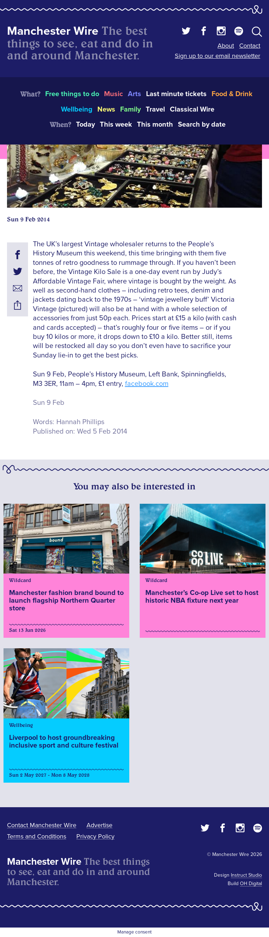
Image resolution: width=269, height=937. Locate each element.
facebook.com (146, 384)
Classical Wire (192, 109)
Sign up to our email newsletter (217, 56)
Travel (155, 109)
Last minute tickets (176, 94)
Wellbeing (76, 109)
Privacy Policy (95, 836)
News (106, 109)
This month (155, 124)
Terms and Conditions (36, 836)
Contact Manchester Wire (41, 825)
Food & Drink (232, 94)
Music (113, 94)
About (226, 45)
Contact (249, 45)
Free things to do (72, 94)
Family (130, 109)
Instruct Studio (246, 875)
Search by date (202, 124)
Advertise (99, 825)
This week (116, 124)
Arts (134, 94)
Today (85, 124)
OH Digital (251, 883)
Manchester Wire (52, 31)
